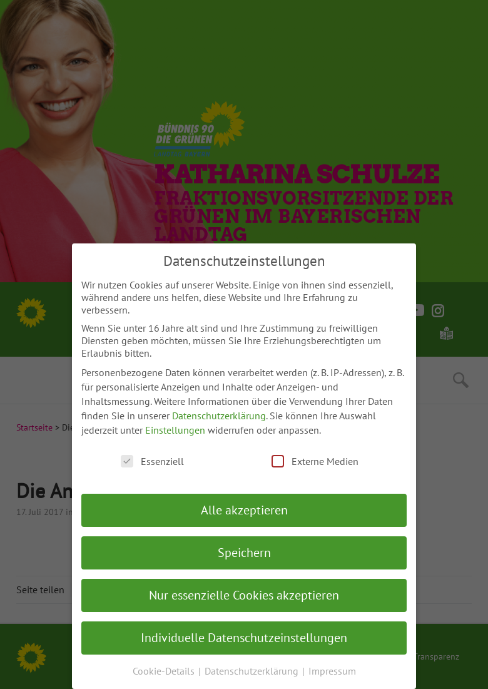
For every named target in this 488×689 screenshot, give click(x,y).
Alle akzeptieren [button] (244, 510)
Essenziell (152, 461)
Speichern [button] (244, 552)
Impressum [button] (332, 671)
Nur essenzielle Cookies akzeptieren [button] (244, 595)
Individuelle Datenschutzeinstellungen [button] (244, 638)
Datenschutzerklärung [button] (253, 671)
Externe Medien (315, 461)
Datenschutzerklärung (219, 415)
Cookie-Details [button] (165, 671)
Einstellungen (175, 430)
